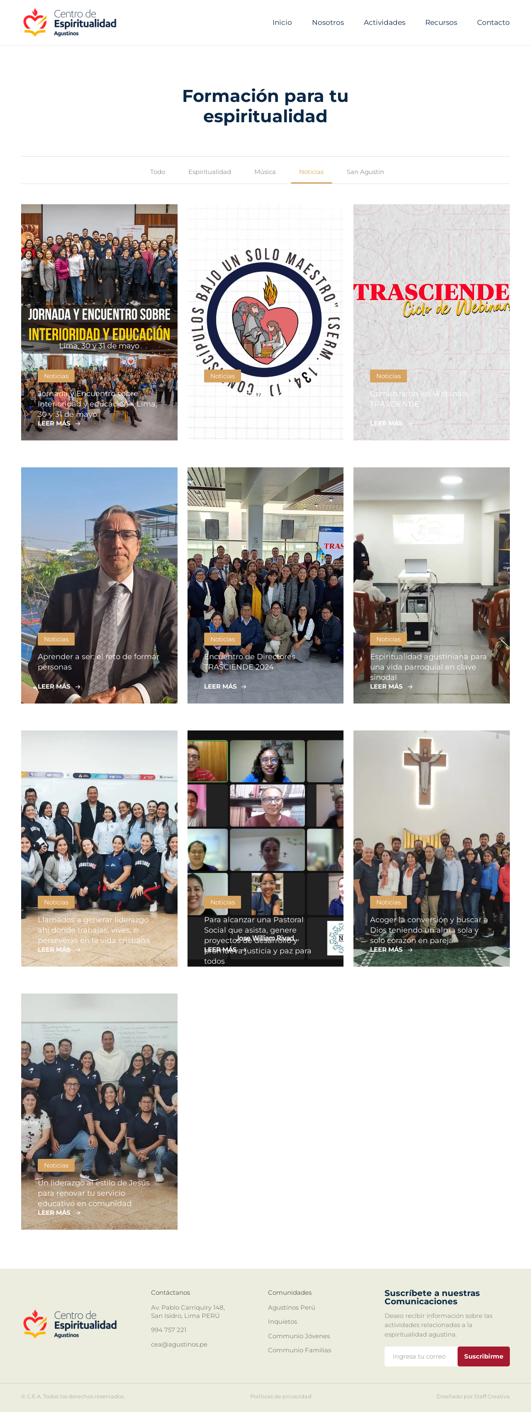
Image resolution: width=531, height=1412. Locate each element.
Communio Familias (299, 1350)
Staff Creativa (492, 1396)
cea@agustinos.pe (179, 1344)
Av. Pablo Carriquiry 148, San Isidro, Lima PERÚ (188, 1311)
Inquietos (282, 1321)
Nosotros (328, 22)
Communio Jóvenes (299, 1336)
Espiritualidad (209, 172)
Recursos (441, 22)
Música (265, 172)
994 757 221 (168, 1330)
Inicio (282, 22)
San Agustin (365, 172)
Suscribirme (483, 1356)
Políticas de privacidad (281, 1396)
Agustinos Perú (291, 1307)
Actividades (384, 22)
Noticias (311, 172)
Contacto (493, 22)
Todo (157, 172)
